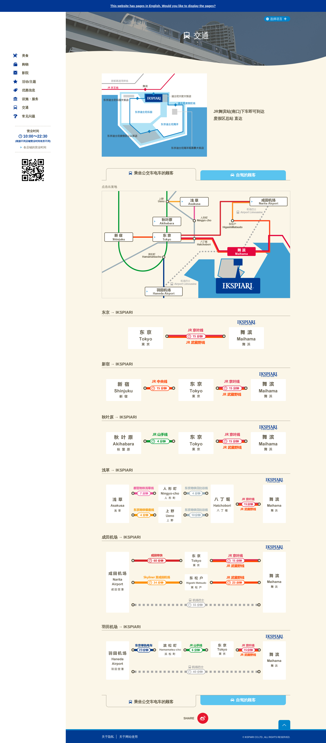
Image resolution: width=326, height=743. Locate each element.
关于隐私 (108, 736)
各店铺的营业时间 (34, 147)
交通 (25, 107)
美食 (25, 55)
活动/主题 (29, 81)
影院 (25, 73)
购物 (25, 64)
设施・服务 (30, 99)
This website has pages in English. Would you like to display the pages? (163, 6)
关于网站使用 (128, 736)
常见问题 (28, 116)
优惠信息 (28, 90)
